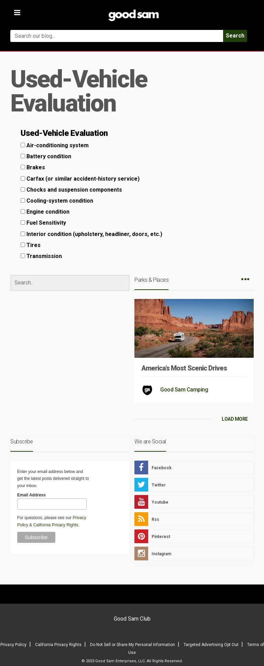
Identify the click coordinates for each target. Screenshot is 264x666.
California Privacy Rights (55, 525)
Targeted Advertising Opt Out (211, 644)
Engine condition (45, 211)
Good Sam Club (132, 618)
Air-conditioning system (55, 145)
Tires (31, 245)
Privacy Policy (13, 644)
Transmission (41, 256)
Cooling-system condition (57, 200)
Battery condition (46, 156)
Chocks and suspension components (71, 189)
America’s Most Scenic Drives (184, 368)
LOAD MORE (235, 419)
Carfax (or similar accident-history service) (80, 178)
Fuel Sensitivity (43, 222)
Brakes (33, 167)
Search (235, 35)
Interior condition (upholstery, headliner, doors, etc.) (91, 234)
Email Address (31, 495)
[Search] (70, 283)
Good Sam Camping (184, 389)
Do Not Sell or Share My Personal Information (132, 644)
